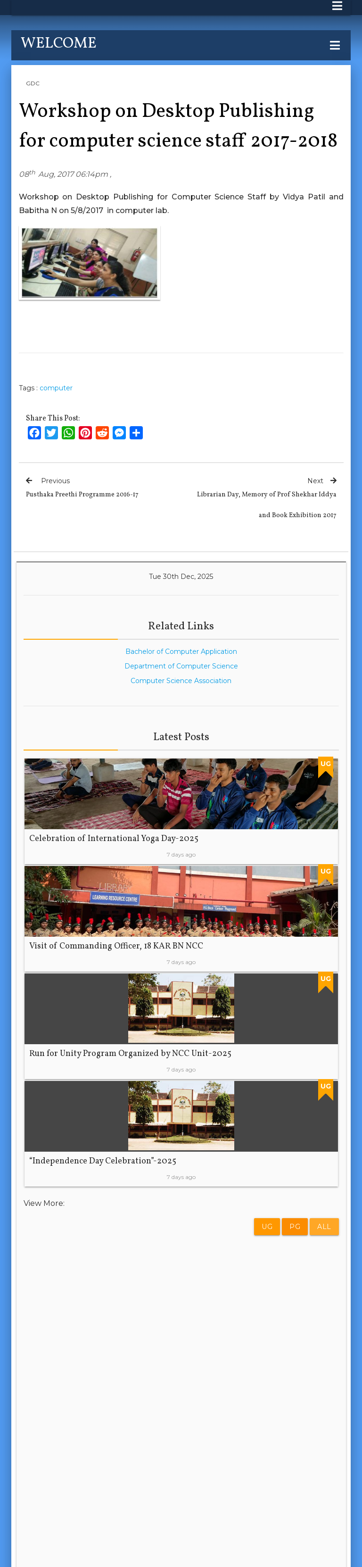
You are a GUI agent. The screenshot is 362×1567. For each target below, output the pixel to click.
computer (56, 388)
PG (294, 1226)
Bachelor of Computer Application (181, 651)
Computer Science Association (181, 680)
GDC (33, 83)
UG (267, 1226)
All (324, 1226)
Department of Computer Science (181, 666)
